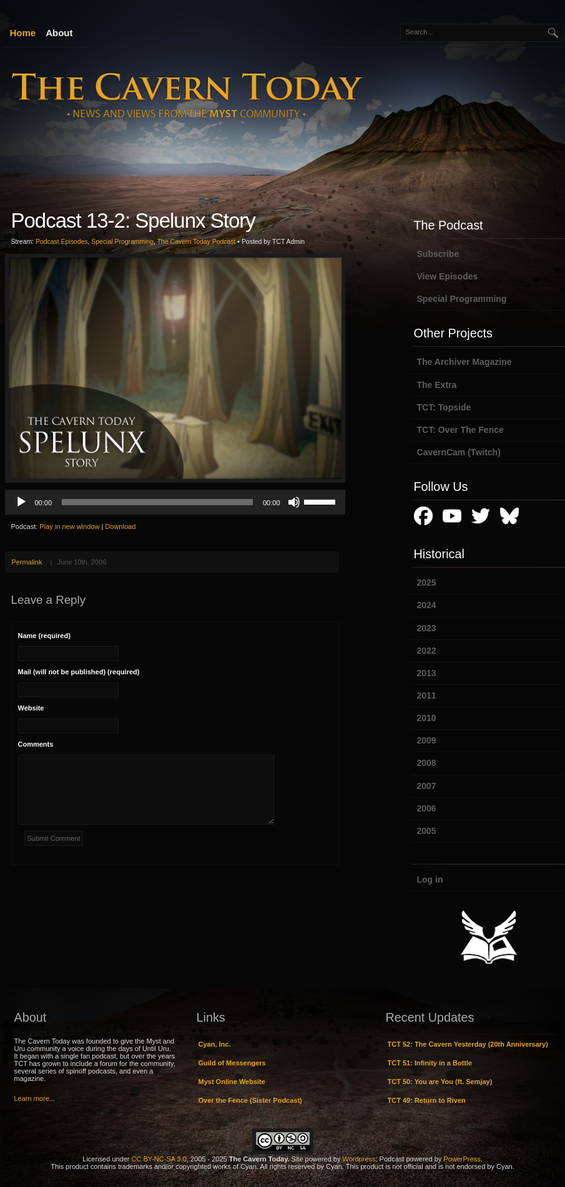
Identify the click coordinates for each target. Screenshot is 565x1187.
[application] (175, 502)
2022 (426, 651)
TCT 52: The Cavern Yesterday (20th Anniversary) (468, 1044)
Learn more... (34, 1098)
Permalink (27, 562)
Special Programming (122, 241)
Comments (36, 744)
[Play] (21, 502)
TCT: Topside (444, 407)
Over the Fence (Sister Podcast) (250, 1100)
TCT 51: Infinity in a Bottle (430, 1063)
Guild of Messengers (232, 1063)
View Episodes (447, 276)
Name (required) (44, 635)
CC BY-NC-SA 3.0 (159, 1159)
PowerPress (461, 1159)
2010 (426, 718)
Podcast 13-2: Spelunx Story (133, 220)
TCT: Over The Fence (460, 430)
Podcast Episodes (62, 241)
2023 (426, 628)
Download (120, 526)
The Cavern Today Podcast (196, 241)
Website (31, 708)
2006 (426, 808)
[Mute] (294, 502)
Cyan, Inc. (215, 1044)
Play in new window (69, 526)
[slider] (157, 502)
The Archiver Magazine (464, 362)
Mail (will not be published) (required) (79, 672)
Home (23, 32)
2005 (426, 831)
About (59, 32)
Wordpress (359, 1159)
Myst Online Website (232, 1081)
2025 (426, 583)
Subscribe (438, 254)
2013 (426, 673)
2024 (426, 605)
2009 (426, 740)
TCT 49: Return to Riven (427, 1100)
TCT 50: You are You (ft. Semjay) (440, 1081)
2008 (426, 763)
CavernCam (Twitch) (459, 452)
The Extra (437, 385)
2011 (426, 695)
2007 (426, 786)
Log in (430, 879)
